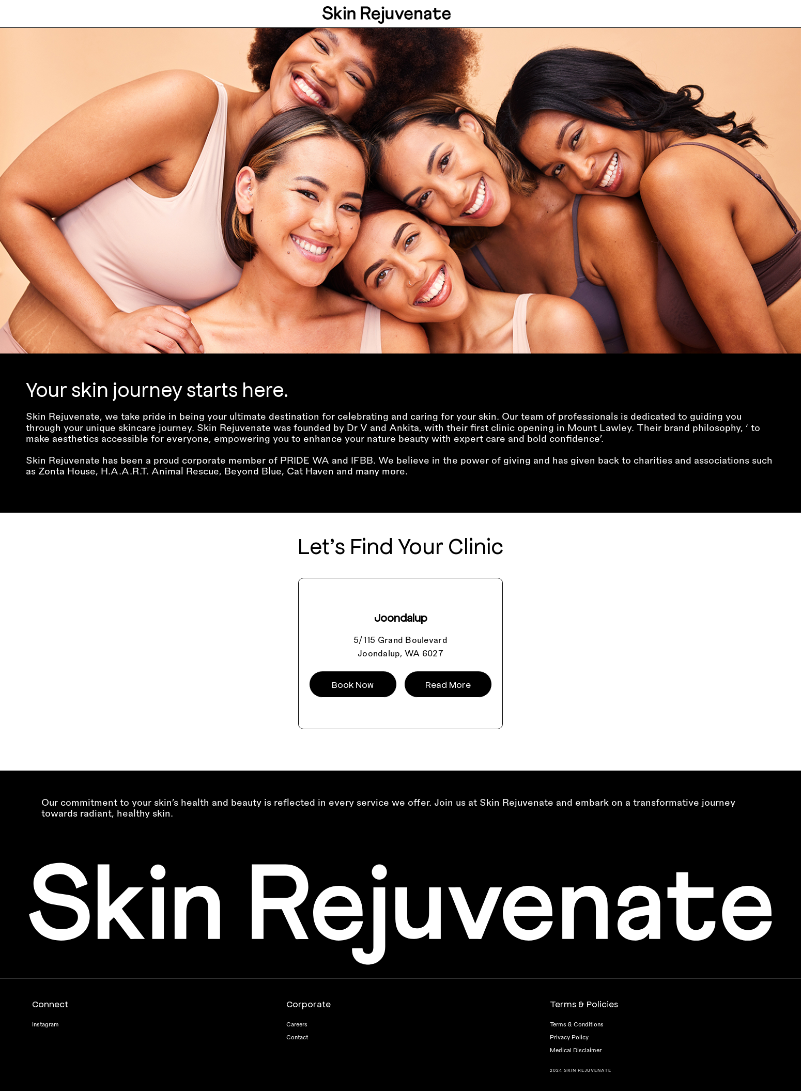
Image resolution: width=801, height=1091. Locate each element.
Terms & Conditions (577, 1024)
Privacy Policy (569, 1037)
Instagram (45, 1024)
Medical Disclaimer (576, 1050)
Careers (296, 1024)
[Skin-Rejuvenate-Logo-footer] (400, 864)
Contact (297, 1037)
